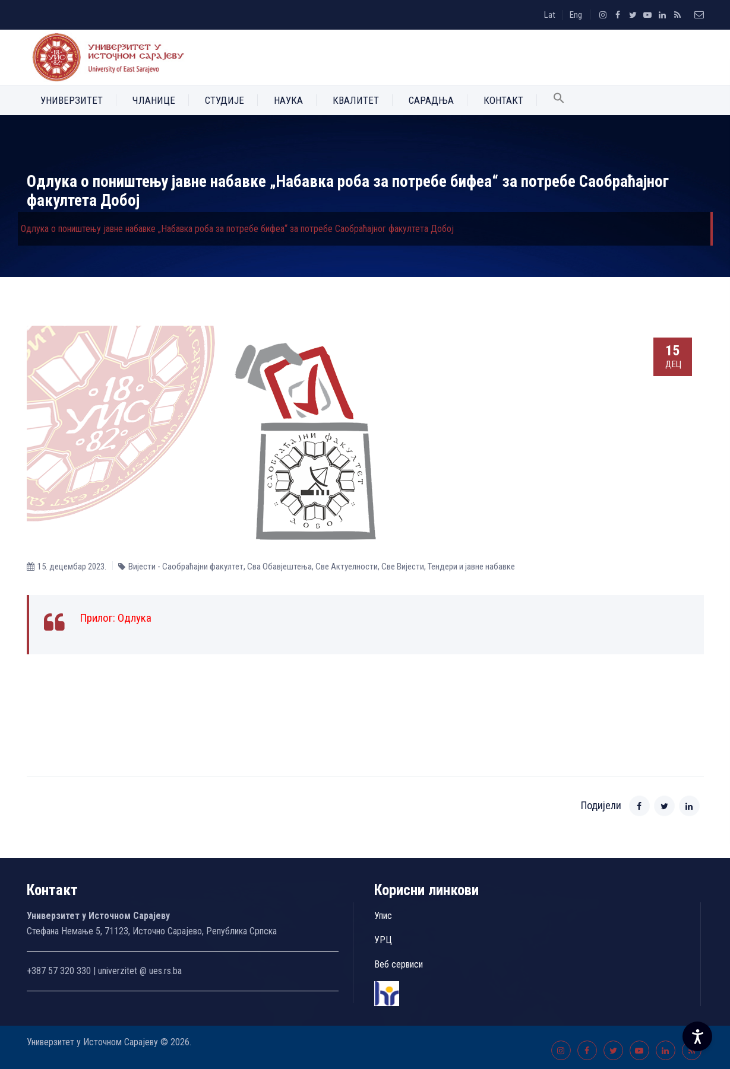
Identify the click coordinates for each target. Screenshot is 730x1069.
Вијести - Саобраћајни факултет (186, 566)
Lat (549, 14)
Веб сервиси (398, 964)
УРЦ (383, 940)
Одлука (134, 618)
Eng (576, 14)
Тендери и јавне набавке (471, 566)
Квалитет (356, 100)
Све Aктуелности (346, 566)
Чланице (153, 100)
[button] (559, 100)
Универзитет (71, 100)
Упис (383, 915)
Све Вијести (402, 566)
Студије (224, 100)
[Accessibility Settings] (697, 1036)
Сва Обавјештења (279, 566)
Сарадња (431, 100)
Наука (288, 100)
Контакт (503, 100)
